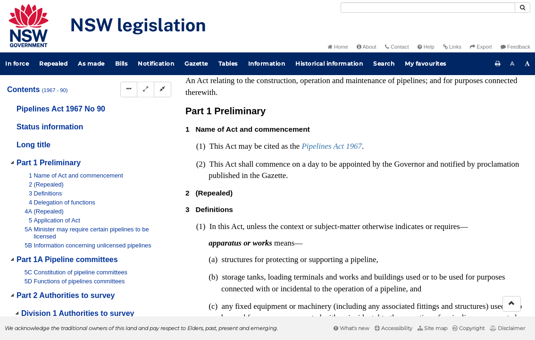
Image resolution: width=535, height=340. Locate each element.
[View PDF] (429, 82)
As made (91, 63)
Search (383, 63)
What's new (351, 328)
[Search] (428, 7)
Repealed (53, 63)
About (366, 47)
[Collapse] (162, 89)
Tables (228, 63)
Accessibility (393, 328)
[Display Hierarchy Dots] (128, 89)
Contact (397, 47)
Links (452, 47)
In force (17, 63)
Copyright (468, 328)
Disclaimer (507, 328)
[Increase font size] (527, 63)
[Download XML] (464, 82)
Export (481, 47)
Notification (156, 63)
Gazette (196, 63)
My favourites (425, 63)
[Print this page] (498, 63)
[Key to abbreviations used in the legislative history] (411, 82)
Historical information (329, 63)
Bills (121, 63)
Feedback (515, 47)
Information (266, 63)
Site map (432, 328)
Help (426, 47)
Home (338, 47)
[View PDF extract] (446, 82)
